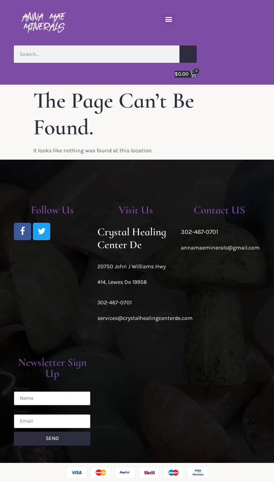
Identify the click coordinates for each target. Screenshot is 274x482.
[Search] (188, 54)
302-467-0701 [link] (114, 302)
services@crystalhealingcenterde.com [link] (145, 318)
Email (21, 411)
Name (21, 388)
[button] (168, 19)
